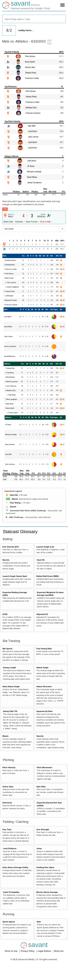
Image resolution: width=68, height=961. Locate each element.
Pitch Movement (44, 767)
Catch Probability (11, 892)
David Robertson (9, 356)
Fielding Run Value (45, 867)
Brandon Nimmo (10, 260)
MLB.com (59, 951)
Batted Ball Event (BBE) (47, 576)
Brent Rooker (10, 377)
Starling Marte (10, 265)
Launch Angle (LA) (45, 547)
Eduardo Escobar (11, 300)
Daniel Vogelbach (13, 287)
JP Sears (30, 166)
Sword (13, 506)
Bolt (39, 922)
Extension (7, 802)
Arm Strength (42, 829)
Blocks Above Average (47, 892)
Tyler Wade (12, 395)
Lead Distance (9, 848)
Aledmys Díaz (31, 107)
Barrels (6, 560)
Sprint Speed (9, 922)
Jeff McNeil (9, 296)
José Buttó (32, 131)
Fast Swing (15, 503)
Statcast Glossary (20, 531)
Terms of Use (11, 951)
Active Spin (8, 786)
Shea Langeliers (11, 399)
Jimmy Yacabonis (34, 182)
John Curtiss (33, 137)
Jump (39, 848)
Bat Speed (7, 648)
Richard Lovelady (34, 171)
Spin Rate (41, 786)
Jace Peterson (11, 386)
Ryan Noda (9, 404)
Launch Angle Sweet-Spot (15, 576)
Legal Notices (45, 951)
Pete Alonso (30, 56)
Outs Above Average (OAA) (15, 867)
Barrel (15, 499)
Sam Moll (32, 126)
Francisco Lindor (32, 78)
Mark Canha (9, 278)
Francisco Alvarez (33, 113)
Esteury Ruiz (30, 67)
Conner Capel (12, 413)
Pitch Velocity (9, 767)
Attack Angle (42, 667)
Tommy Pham (30, 73)
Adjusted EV (42, 614)
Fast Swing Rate (44, 648)
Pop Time (7, 829)
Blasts (6, 736)
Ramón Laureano (12, 381)
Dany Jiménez (10, 444)
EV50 (5, 614)
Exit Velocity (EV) (11, 547)
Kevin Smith (30, 62)
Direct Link (8, 222)
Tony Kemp (10, 373)
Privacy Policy (28, 951)
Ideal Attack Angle (11, 686)
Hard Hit (14, 495)
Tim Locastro (11, 282)
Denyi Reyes (32, 177)
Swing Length (9, 667)
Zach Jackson (10, 464)
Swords (39, 736)
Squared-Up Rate (44, 711)
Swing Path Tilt (10, 711)
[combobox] (34, 19)
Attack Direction (44, 686)
